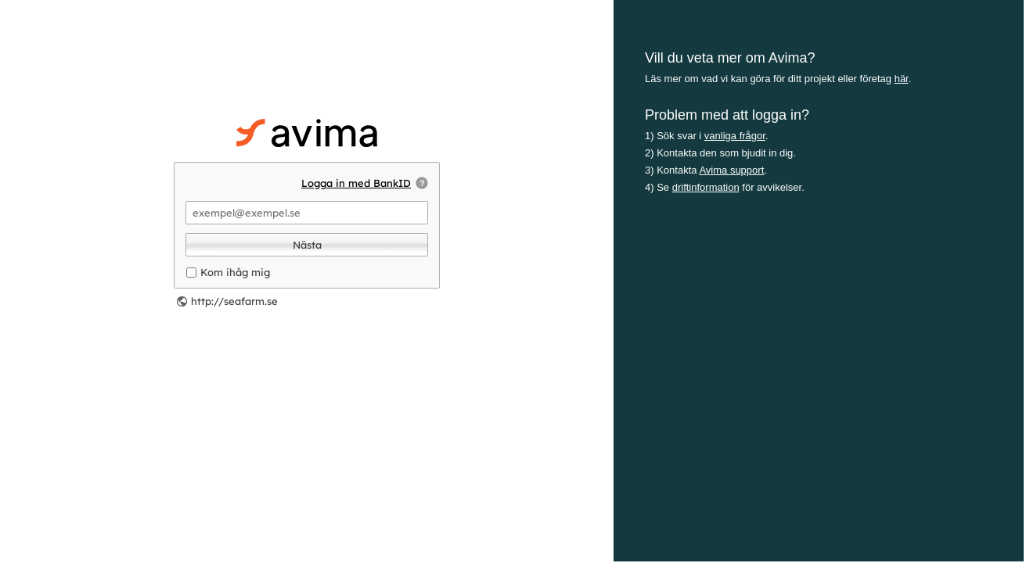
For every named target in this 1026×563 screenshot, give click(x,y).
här (902, 78)
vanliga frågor (734, 136)
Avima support (731, 170)
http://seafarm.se (234, 301)
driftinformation (706, 187)
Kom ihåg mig (235, 272)
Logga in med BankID (356, 183)
